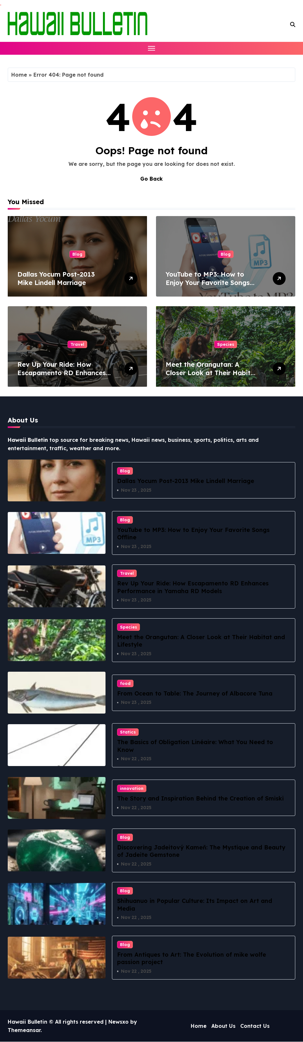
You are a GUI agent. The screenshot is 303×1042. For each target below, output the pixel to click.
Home (19, 74)
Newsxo (118, 1022)
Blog (77, 254)
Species (225, 344)
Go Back (151, 178)
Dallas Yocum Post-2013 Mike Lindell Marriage (56, 278)
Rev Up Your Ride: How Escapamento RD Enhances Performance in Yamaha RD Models (61, 376)
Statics (128, 731)
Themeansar (24, 1030)
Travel (77, 344)
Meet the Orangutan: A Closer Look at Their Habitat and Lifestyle (212, 372)
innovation (131, 788)
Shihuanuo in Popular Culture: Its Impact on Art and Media (194, 904)
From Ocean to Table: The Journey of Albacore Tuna (194, 693)
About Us (223, 1026)
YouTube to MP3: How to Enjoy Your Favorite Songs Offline (208, 282)
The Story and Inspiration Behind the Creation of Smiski (200, 798)
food (125, 683)
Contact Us (255, 1026)
